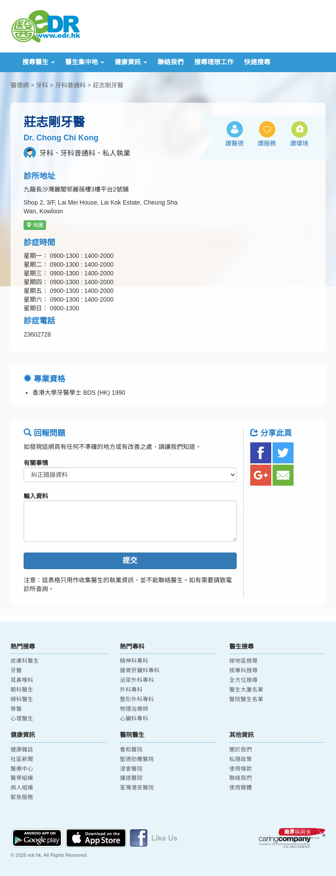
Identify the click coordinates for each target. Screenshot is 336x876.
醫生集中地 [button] (84, 62)
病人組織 (21, 788)
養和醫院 (131, 750)
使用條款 (240, 769)
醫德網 (19, 85)
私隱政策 (240, 759)
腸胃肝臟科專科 (140, 670)
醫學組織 (21, 778)
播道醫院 (131, 778)
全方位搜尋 (243, 680)
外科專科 (131, 690)
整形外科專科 (137, 699)
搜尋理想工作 (214, 62)
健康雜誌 (21, 750)
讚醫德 (234, 143)
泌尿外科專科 (137, 680)
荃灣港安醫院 (137, 788)
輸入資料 (36, 496)
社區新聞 (21, 759)
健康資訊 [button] (131, 62)
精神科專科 (134, 661)
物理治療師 (134, 709)
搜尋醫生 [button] (38, 62)
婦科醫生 (21, 699)
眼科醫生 (21, 690)
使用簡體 (240, 788)
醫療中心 (21, 769)
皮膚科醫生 (24, 661)
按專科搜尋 (243, 670)
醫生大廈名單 (246, 690)
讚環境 (299, 143)
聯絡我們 (171, 62)
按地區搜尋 (243, 661)
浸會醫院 (131, 769)
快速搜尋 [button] (257, 62)
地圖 (34, 225)
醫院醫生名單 (246, 699)
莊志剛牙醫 (108, 85)
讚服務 (267, 143)
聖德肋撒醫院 (137, 759)
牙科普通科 (70, 85)
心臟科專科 (134, 719)
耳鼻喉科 (21, 680)
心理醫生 (21, 719)
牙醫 (16, 670)
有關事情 (36, 462)
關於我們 (240, 750)
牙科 (42, 85)
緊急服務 (21, 797)
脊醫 (16, 709)
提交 (129, 560)
